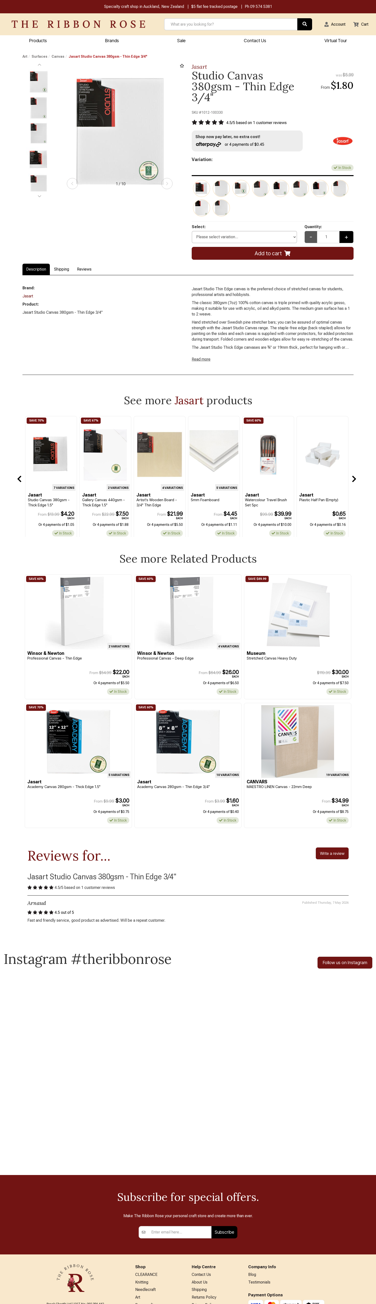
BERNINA (143, 1233)
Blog (252, 1193)
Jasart (199, 67)
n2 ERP (349, 1295)
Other (140, 1266)
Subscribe (224, 1150)
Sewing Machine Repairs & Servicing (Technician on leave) (215, 1248)
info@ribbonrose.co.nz (75, 1244)
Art (24, 57)
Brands (112, 41)
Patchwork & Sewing (153, 1241)
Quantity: (314, 229)
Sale (181, 41)
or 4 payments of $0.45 (232, 145)
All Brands (143, 1274)
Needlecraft (145, 1209)
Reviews (84, 271)
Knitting (141, 1201)
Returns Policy (204, 1217)
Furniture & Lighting (152, 1249)
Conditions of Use (207, 1233)
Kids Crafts (144, 1257)
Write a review (332, 861)
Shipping (61, 271)
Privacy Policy (204, 1225)
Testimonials (259, 1201)
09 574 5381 (261, 7)
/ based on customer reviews (260, 123)
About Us (199, 1201)
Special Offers (147, 1282)
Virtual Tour (335, 41)
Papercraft (144, 1225)
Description (36, 271)
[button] (332, 24)
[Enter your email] (180, 1150)
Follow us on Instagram (345, 971)
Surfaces (39, 57)
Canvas (58, 57)
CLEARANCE (146, 1193)
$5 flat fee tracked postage (214, 7)
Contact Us (255, 41)
